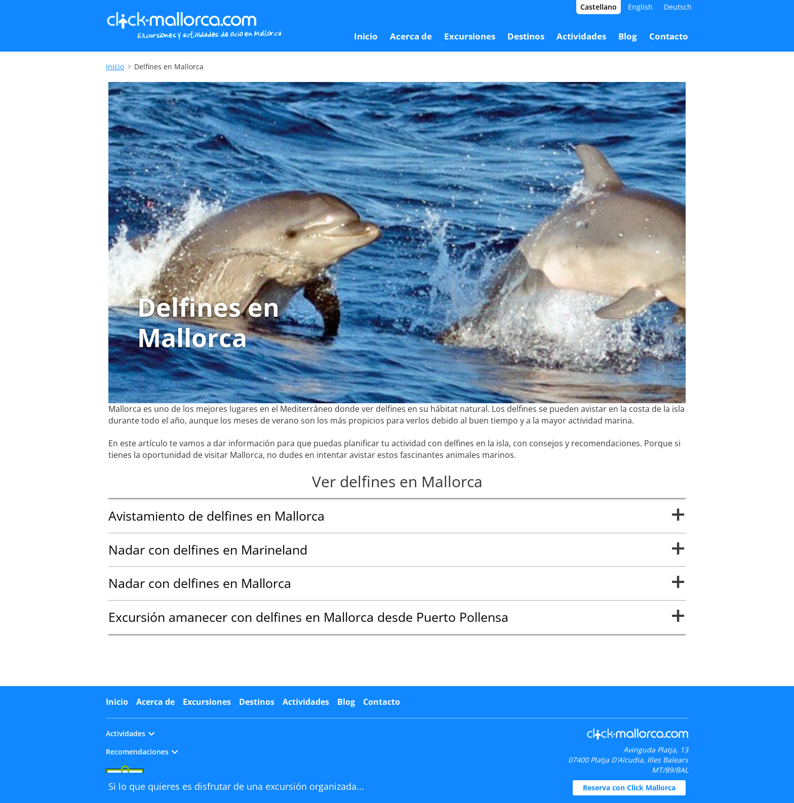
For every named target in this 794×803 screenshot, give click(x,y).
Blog (346, 701)
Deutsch (678, 7)
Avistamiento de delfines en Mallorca (397, 515)
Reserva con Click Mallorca (629, 787)
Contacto (381, 701)
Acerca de (155, 701)
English (640, 7)
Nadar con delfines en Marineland (397, 549)
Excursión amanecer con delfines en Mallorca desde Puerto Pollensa (397, 616)
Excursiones (207, 701)
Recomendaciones (142, 751)
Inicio (115, 66)
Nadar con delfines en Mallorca (397, 582)
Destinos (256, 701)
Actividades (306, 701)
